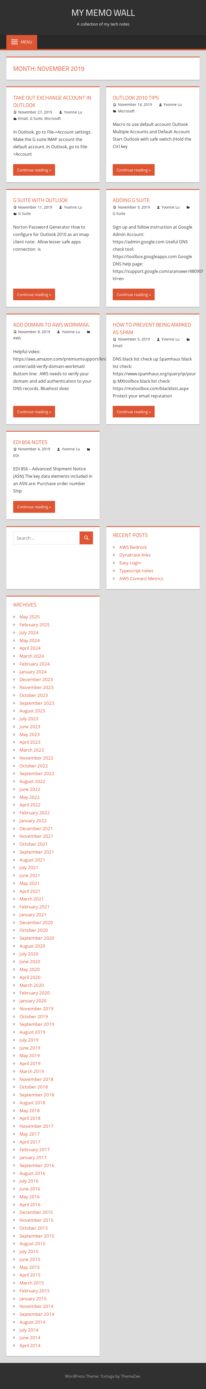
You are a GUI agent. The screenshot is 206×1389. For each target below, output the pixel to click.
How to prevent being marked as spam (152, 328)
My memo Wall (103, 12)
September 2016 (36, 1165)
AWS (17, 337)
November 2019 (36, 1008)
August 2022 (32, 781)
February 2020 (34, 992)
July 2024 (28, 632)
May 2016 (29, 1196)
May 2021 (29, 883)
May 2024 (29, 640)
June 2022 (29, 789)
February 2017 (34, 1149)
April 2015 (30, 1274)
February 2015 (34, 1290)
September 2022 (36, 773)
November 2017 (36, 1125)
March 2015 (31, 1282)
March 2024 (31, 655)
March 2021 (31, 898)
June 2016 (29, 1188)
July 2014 (28, 1329)
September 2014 (36, 1314)
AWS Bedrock (133, 546)
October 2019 (33, 1016)
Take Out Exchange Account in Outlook (52, 101)
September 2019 (36, 1024)
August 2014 (32, 1321)
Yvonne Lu (73, 111)
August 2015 (32, 1243)
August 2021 (32, 859)
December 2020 (36, 922)
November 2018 (36, 1078)
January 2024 (33, 671)
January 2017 (33, 1157)
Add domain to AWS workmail (51, 324)
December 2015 (36, 1212)
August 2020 (32, 945)
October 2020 (33, 930)
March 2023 (31, 749)
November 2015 (36, 1219)
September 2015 (36, 1235)
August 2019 (32, 1031)
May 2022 (29, 796)
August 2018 (32, 1102)
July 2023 (28, 718)
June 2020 (29, 961)
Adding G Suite (131, 200)
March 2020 (31, 984)
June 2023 (29, 726)
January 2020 (33, 1000)
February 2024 (34, 663)
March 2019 (31, 1071)
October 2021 (33, 843)
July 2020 (28, 953)
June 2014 (29, 1337)
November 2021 (36, 836)
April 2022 (30, 804)
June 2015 (29, 1259)
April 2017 (30, 1141)
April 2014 (30, 1345)
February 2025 (34, 624)
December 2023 (36, 679)
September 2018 (36, 1094)
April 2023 (30, 741)
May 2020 (29, 969)
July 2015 (28, 1251)
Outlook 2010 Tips (136, 97)
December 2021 (36, 828)
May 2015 (29, 1266)
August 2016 (32, 1172)
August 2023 (32, 710)
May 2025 (29, 616)
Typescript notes (136, 570)
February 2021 (34, 906)
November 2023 (36, 687)
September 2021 (36, 851)
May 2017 (29, 1133)
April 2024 (30, 647)
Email (23, 118)
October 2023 (33, 695)
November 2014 (36, 1306)
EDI (16, 454)
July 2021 (28, 867)
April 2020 (30, 977)
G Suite (36, 118)
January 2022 (33, 820)
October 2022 (33, 765)
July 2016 (28, 1180)
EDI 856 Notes (30, 441)
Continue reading (32, 169)
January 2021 (33, 914)
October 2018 (33, 1086)
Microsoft (52, 118)
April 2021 (30, 890)
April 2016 (30, 1204)
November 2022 (36, 757)
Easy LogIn (130, 562)
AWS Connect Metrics (141, 578)
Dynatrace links (135, 554)
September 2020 (36, 937)
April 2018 (30, 1118)
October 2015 (33, 1227)
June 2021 (29, 875)
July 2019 (28, 1039)
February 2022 (34, 812)
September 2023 (36, 702)
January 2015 (33, 1298)
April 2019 (30, 1063)
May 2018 (29, 1110)
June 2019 (29, 1047)
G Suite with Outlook (40, 200)
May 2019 (29, 1055)
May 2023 (29, 734)
